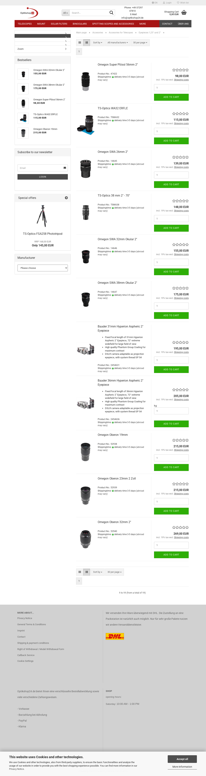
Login (42, 177)
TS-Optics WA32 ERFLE (113, 108)
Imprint (21, 630)
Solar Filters (59, 23)
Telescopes (25, 23)
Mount (41, 23)
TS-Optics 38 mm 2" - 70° (114, 195)
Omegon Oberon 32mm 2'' (114, 522)
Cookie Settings (25, 661)
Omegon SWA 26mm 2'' (113, 152)
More (142, 23)
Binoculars (80, 23)
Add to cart (171, 97)
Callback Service (25, 655)
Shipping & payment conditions (33, 643)
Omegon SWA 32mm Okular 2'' (117, 239)
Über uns (183, 23)
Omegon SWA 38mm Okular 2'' (117, 282)
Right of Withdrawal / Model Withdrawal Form (40, 649)
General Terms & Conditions (31, 624)
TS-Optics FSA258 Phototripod (42, 233)
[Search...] (65, 12)
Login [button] (167, 2)
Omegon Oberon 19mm (113, 435)
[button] (154, 2)
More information (182, 766)
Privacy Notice (16, 769)
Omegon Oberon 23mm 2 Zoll (117, 478)
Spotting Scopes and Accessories (113, 23)
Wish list (183, 2)
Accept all (182, 759)
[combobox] (98, 42)
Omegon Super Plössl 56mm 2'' (118, 64)
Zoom (21, 49)
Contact (167, 23)
